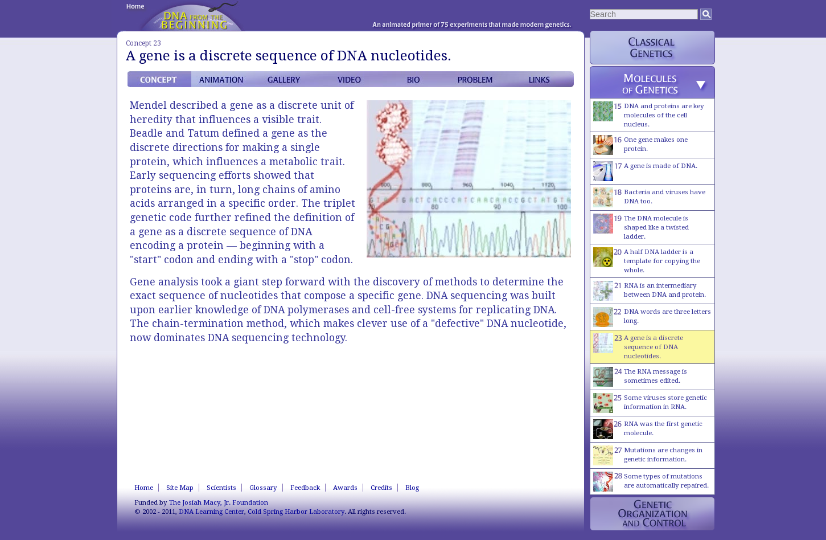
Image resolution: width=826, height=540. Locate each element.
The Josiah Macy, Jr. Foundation (218, 502)
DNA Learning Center (211, 512)
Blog (412, 488)
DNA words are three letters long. (652, 317)
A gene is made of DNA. (645, 171)
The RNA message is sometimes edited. (640, 377)
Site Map (180, 488)
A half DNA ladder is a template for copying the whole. (646, 260)
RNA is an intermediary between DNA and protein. (649, 291)
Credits (381, 488)
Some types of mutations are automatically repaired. (651, 482)
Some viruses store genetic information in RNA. (650, 403)
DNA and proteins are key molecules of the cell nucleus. (648, 114)
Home (143, 488)
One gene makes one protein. (640, 145)
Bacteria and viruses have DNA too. (649, 197)
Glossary (263, 488)
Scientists (221, 488)
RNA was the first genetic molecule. (647, 429)
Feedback (305, 488)
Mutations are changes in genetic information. (647, 455)
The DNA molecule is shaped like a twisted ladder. (641, 227)
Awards (345, 488)
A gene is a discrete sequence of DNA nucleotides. (638, 346)
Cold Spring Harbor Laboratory (296, 512)
